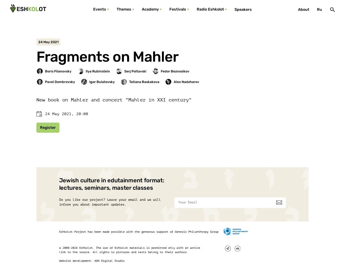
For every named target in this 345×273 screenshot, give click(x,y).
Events (99, 9)
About (303, 9)
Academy (150, 9)
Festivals (177, 9)
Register (48, 127)
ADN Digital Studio (109, 260)
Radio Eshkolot (210, 9)
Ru (319, 9)
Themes (124, 9)
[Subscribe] (279, 202)
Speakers (243, 9)
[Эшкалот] (28, 9)
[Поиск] (332, 9)
